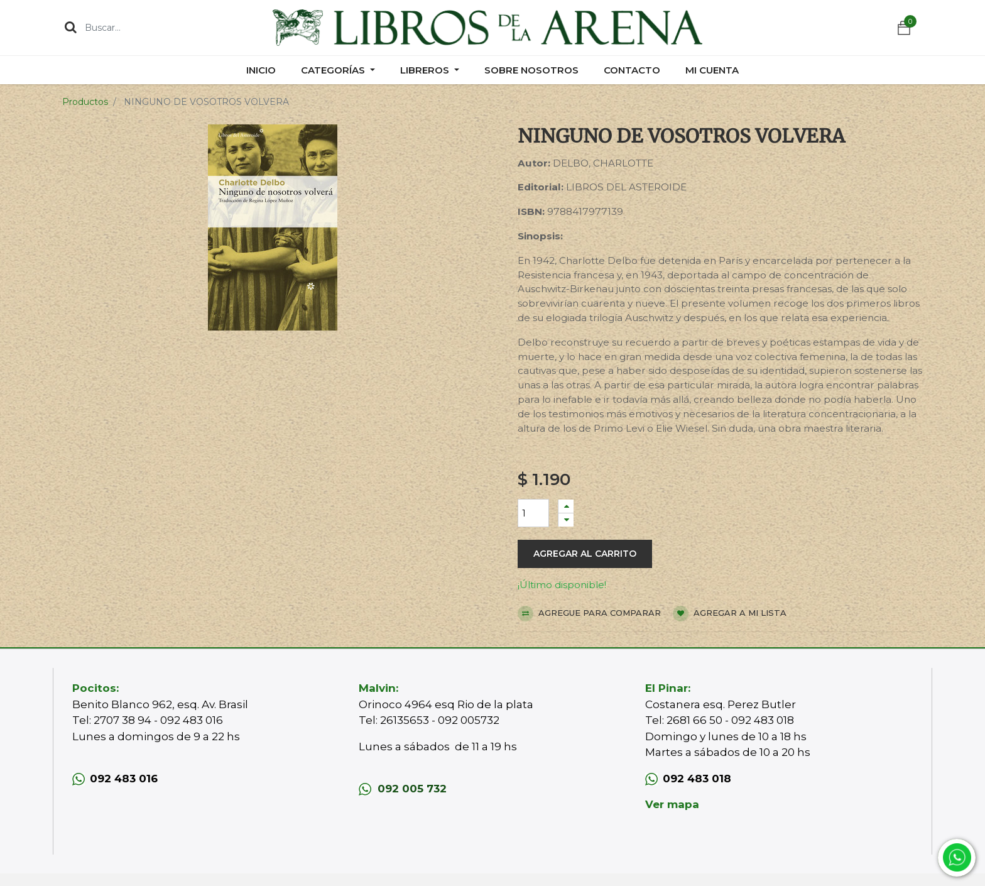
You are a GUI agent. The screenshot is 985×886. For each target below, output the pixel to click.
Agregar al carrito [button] (584, 553)
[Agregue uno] (566, 506)
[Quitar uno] (566, 520)
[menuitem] (261, 70)
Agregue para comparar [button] (589, 613)
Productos (85, 101)
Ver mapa (672, 804)
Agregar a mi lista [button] (729, 613)
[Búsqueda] (71, 27)
